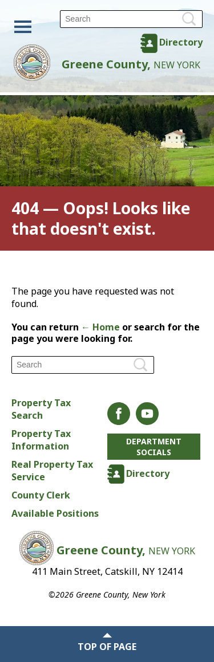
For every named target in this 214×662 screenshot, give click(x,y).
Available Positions (55, 513)
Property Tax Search (41, 409)
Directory (181, 42)
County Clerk (40, 495)
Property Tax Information (41, 439)
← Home (100, 327)
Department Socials (153, 446)
